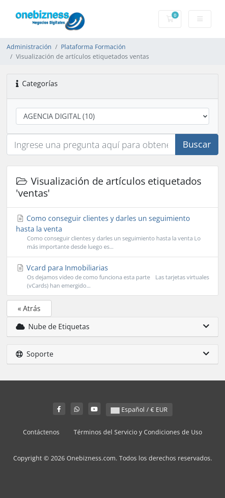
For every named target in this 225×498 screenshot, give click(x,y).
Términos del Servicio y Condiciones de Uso (138, 432)
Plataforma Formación (93, 46)
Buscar (197, 144)
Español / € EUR (139, 409)
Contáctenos (41, 432)
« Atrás (29, 308)
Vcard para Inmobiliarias (112, 276)
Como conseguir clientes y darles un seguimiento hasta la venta (112, 232)
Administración (29, 46)
